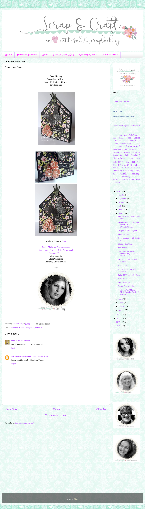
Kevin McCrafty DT (126, 143)
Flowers (117, 140)
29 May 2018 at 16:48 (40, 356)
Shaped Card (135, 159)
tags (133, 179)
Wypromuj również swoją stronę (123, 116)
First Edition (133, 138)
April (121, 299)
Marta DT (118, 152)
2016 (118, 318)
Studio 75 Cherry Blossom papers (56, 247)
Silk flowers (122, 248)
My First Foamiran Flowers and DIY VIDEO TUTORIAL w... (128, 224)
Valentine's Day (119, 168)
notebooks (117, 179)
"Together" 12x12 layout (127, 230)
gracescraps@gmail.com (21, 356)
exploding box (128, 177)
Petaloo (137, 152)
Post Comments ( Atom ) (24, 423)
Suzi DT (131, 162)
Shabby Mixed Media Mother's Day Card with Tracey (128, 253)
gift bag (137, 177)
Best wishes (122, 279)
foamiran (14, 328)
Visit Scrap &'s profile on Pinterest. (126, 126)
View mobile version (56, 415)
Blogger (77, 499)
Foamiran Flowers (27, 54)
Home (8, 54)
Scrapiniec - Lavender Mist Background (56, 250)
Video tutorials (110, 54)
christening (117, 177)
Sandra (22, 328)
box (116, 174)
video (138, 179)
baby (132, 170)
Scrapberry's (135, 155)
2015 (118, 322)
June (121, 209)
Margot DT (134, 149)
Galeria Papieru (129, 140)
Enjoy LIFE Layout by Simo (129, 275)
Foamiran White (56, 253)
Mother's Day (129, 152)
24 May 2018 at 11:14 (24, 341)
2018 (118, 191)
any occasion (125, 170)
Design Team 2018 (63, 54)
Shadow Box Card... (125, 244)
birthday (137, 170)
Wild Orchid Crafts (132, 168)
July (120, 206)
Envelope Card (123, 234)
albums (116, 170)
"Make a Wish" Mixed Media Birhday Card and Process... (128, 292)
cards (126, 173)
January (122, 310)
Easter (123, 138)
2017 (118, 315)
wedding (116, 182)
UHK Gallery (133, 165)
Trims (124, 165)
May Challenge (124, 282)
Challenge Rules (88, 54)
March (121, 303)
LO (134, 143)
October (122, 195)
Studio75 (38, 328)
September (123, 198)
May (121, 213)
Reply (13, 348)
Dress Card (122, 265)
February (122, 306)
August (122, 202)
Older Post (101, 409)
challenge (136, 174)
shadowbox (126, 179)
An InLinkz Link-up (121, 102)
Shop (45, 54)
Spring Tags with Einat (127, 286)
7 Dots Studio (118, 135)
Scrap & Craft (117, 111)
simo (13, 341)
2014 (118, 326)
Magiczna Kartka (121, 150)
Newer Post (11, 409)
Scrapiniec (30, 328)
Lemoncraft (133, 146)
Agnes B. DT (129, 135)
